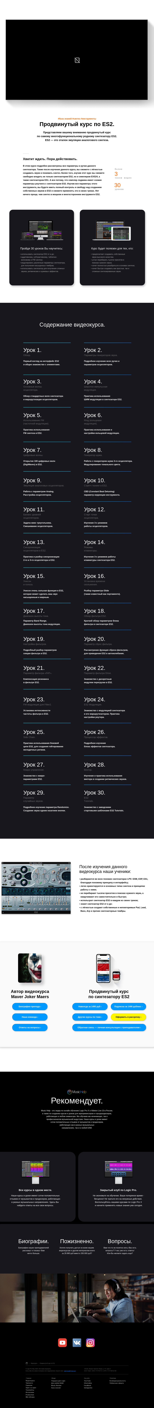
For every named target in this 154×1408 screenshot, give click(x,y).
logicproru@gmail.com (70, 1371)
